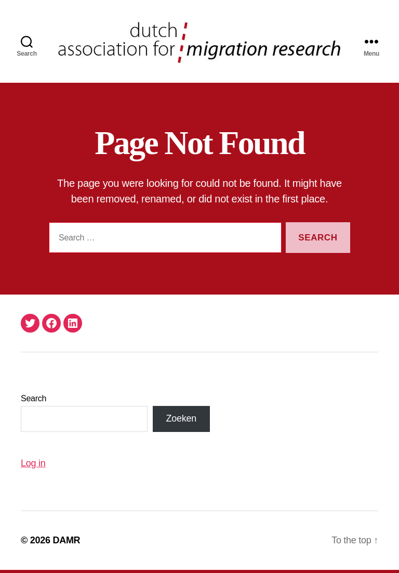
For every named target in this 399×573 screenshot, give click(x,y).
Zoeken (181, 422)
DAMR (66, 543)
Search (33, 401)
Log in (33, 466)
